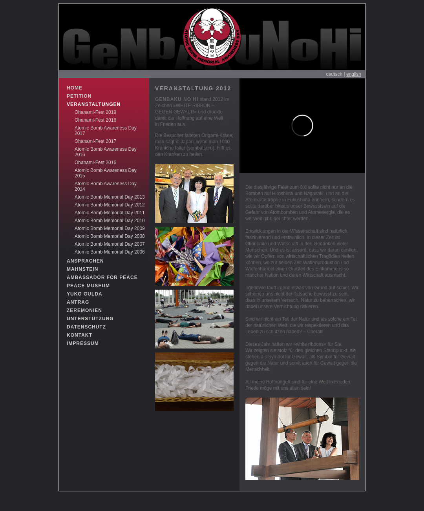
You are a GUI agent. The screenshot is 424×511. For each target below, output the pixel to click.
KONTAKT (79, 335)
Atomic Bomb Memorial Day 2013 (110, 197)
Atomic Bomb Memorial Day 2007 (110, 244)
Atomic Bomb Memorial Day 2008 (110, 236)
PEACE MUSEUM (88, 285)
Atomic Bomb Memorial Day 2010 (110, 220)
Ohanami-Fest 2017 (95, 141)
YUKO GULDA (84, 294)
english (353, 74)
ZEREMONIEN (84, 310)
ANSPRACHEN (85, 261)
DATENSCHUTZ (86, 327)
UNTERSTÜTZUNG (90, 318)
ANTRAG (78, 302)
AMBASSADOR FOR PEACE (102, 277)
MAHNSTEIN (82, 269)
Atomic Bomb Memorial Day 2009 (110, 228)
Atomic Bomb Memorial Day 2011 (110, 212)
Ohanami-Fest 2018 (95, 120)
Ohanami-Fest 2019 (95, 112)
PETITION (79, 96)
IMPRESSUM (83, 343)
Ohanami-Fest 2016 (95, 162)
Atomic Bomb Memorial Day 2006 (110, 252)
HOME (74, 88)
